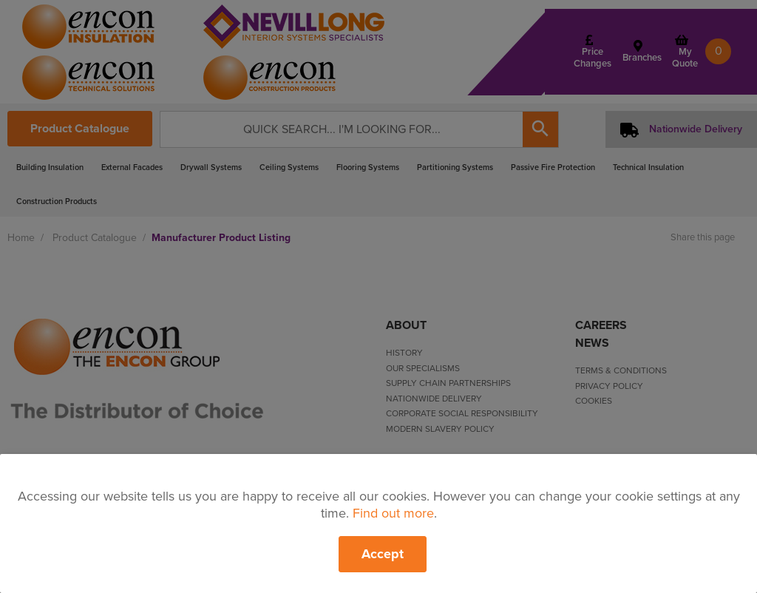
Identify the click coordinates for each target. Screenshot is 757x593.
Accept (382, 554)
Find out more (393, 513)
